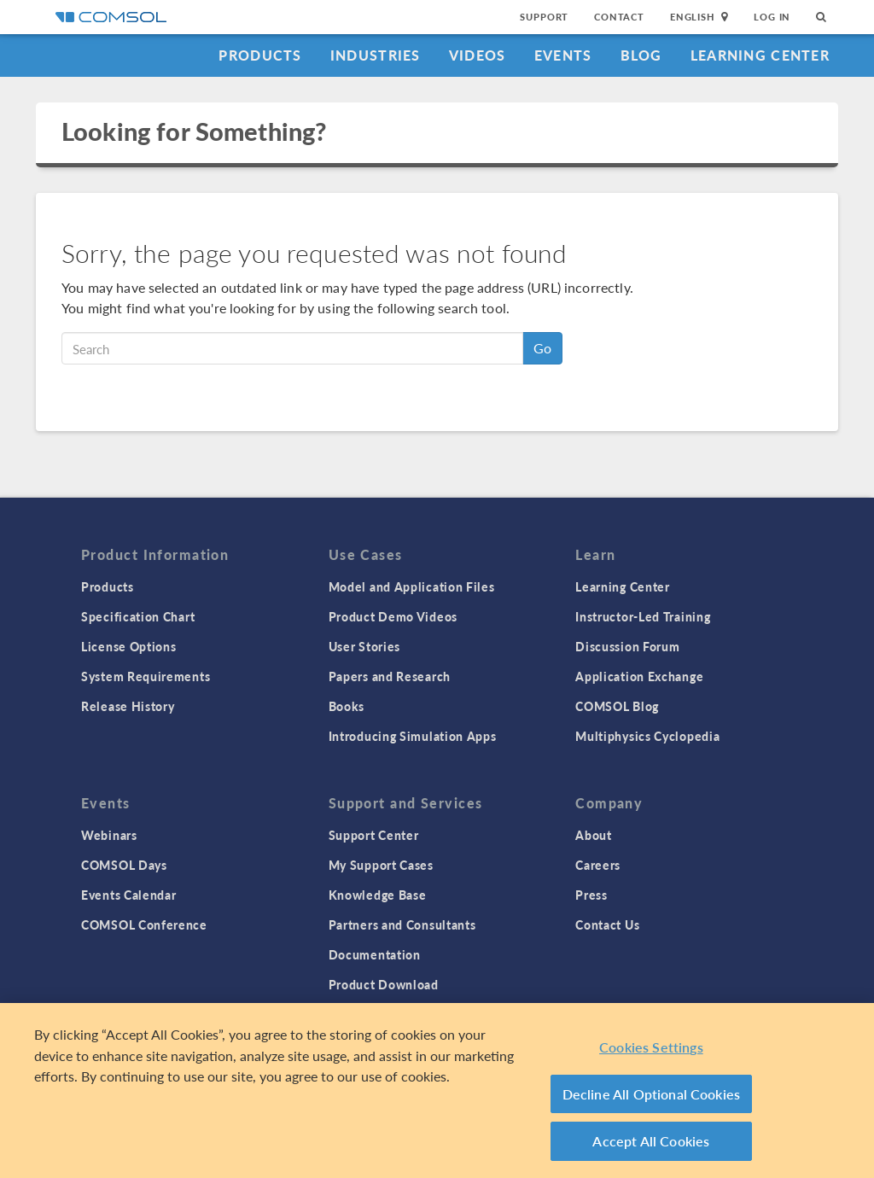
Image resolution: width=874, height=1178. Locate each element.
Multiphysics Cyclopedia (647, 735)
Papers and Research (390, 676)
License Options (129, 646)
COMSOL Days (124, 864)
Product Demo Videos (393, 616)
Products (259, 55)
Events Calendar (129, 894)
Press (591, 894)
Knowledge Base (378, 894)
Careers (598, 864)
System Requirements (145, 676)
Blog (641, 55)
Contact (619, 16)
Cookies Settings (651, 1047)
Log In (772, 16)
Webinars (109, 834)
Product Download (384, 984)
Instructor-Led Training (642, 616)
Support (544, 16)
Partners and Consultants (402, 924)
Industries (375, 55)
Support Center (374, 834)
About (593, 834)
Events (563, 55)
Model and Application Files (412, 586)
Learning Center (760, 55)
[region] (437, 1090)
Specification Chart (138, 616)
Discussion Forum (627, 646)
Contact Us (607, 924)
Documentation (375, 954)
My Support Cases (381, 864)
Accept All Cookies (650, 1141)
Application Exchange (639, 676)
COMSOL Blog (617, 705)
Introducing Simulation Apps (413, 735)
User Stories (364, 646)
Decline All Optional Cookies (651, 1094)
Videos (477, 55)
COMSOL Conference (144, 924)
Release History (128, 705)
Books (347, 705)
